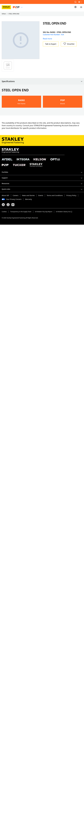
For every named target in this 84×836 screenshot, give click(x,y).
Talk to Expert (50, 44)
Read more (47, 38)
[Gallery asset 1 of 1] (20, 40)
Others (4, 14)
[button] (75, 2)
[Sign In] (75, 7)
